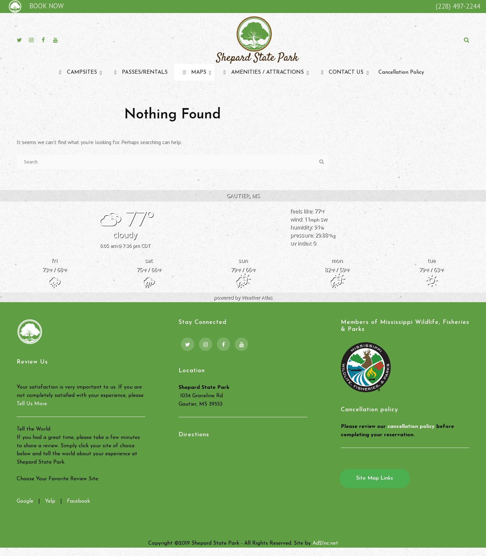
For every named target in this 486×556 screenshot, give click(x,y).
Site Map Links (374, 478)
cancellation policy (411, 426)
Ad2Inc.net (325, 543)
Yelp (50, 501)
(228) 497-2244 (458, 6)
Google (25, 501)
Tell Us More (32, 404)
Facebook (78, 501)
